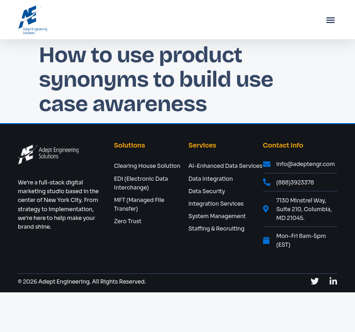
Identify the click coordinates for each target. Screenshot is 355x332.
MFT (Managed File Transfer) (139, 204)
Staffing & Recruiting (216, 228)
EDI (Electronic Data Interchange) (141, 183)
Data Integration (210, 178)
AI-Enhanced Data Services (225, 165)
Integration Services (215, 203)
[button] (330, 20)
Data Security (206, 191)
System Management (216, 216)
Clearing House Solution (147, 165)
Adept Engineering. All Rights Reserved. (91, 281)
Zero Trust (127, 221)
